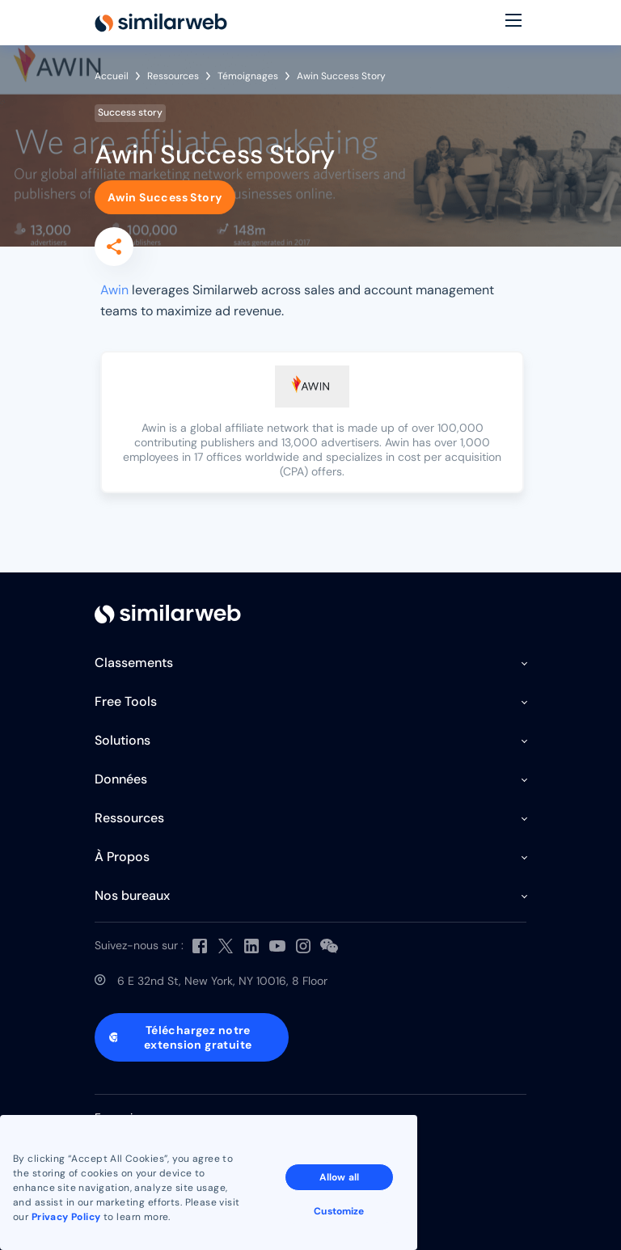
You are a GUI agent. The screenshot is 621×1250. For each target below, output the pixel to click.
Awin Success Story (165, 197)
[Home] (161, 22)
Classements (134, 662)
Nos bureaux (132, 895)
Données (121, 779)
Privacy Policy (66, 1216)
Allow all (339, 1177)
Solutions (122, 740)
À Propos (122, 856)
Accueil (112, 76)
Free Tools (126, 701)
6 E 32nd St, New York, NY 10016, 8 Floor (222, 980)
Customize (339, 1211)
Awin (114, 289)
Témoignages (248, 76)
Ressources (173, 76)
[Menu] (513, 22)
